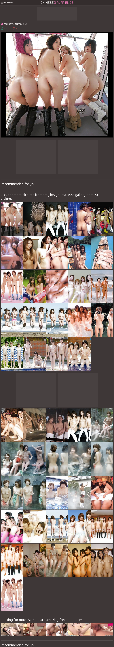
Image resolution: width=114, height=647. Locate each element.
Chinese (57, 2)
